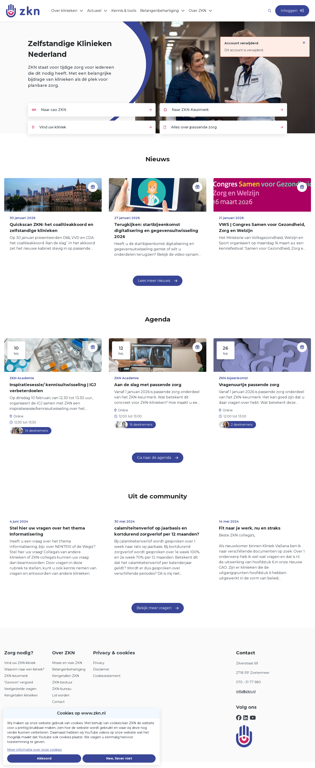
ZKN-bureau (61, 689)
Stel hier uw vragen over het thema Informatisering (47, 531)
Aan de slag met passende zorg (147, 384)
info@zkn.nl (246, 691)
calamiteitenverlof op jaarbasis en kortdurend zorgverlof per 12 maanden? (156, 531)
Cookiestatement (107, 676)
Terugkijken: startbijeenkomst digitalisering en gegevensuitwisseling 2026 (156, 230)
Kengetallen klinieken (21, 695)
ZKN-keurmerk (16, 676)
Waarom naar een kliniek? (24, 669)
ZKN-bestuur (62, 682)
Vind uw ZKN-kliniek (20, 663)
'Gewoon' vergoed (18, 682)
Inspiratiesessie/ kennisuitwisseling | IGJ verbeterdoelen (53, 387)
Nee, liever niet (119, 758)
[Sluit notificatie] (303, 40)
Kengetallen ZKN (65, 676)
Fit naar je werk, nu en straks (249, 528)
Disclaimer (101, 669)
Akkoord (44, 758)
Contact (58, 702)
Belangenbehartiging (68, 669)
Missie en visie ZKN (67, 663)
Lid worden (61, 695)
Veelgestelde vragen (20, 689)
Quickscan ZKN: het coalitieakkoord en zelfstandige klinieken (51, 227)
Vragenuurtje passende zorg (249, 384)
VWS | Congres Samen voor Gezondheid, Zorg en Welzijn (262, 227)
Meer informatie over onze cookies (34, 750)
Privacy (98, 663)
